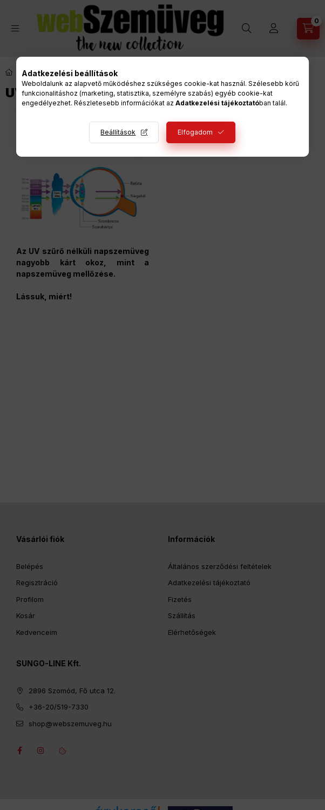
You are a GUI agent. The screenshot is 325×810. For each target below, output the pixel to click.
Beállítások (118, 132)
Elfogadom (195, 132)
